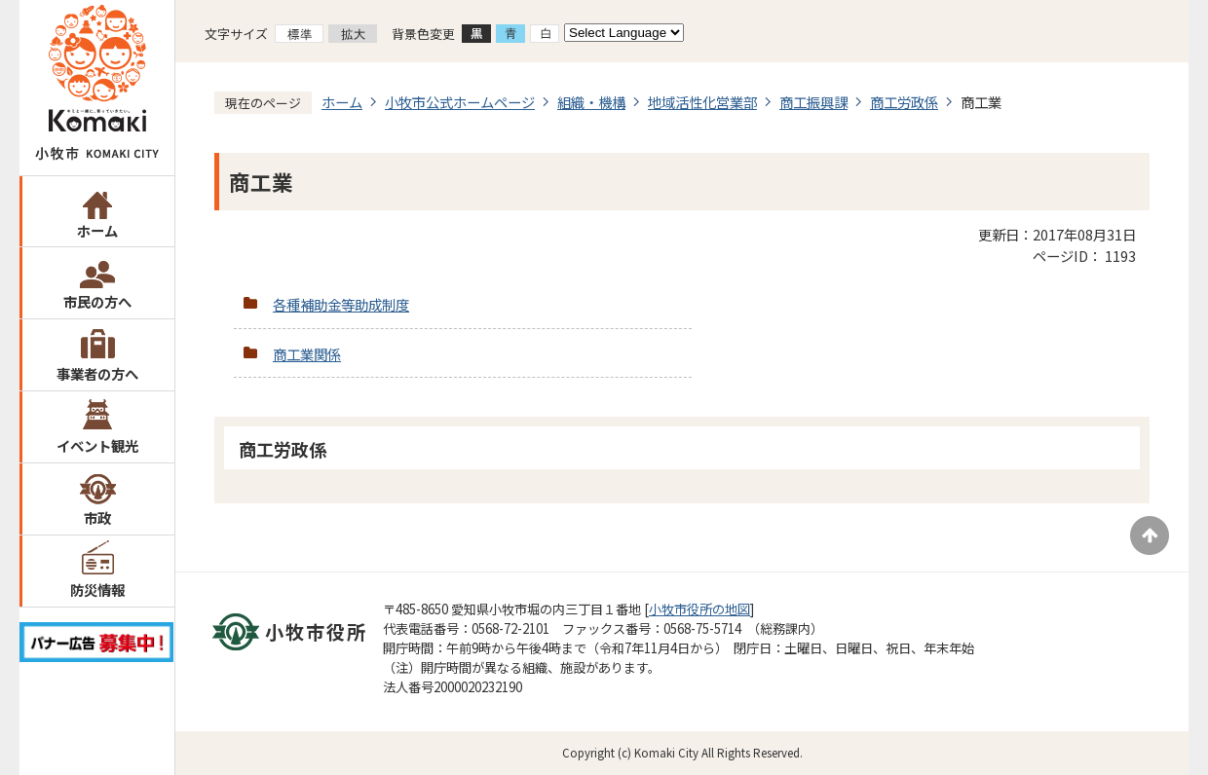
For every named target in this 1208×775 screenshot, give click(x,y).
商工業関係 (307, 354)
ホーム (97, 230)
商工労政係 (904, 102)
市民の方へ (97, 301)
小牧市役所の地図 (699, 609)
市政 (97, 517)
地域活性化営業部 (702, 102)
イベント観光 (97, 445)
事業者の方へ (97, 373)
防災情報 (97, 589)
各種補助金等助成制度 (341, 304)
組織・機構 (591, 102)
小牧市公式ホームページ (460, 102)
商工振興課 (813, 102)
